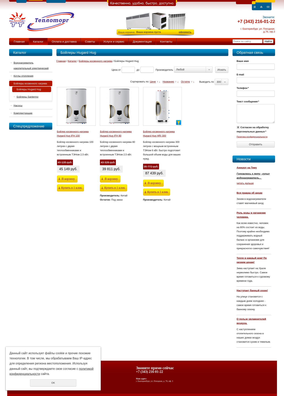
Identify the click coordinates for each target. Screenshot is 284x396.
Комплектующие (23, 113)
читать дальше (245, 183)
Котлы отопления (23, 75)
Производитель (164, 69)
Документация (142, 41)
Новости (244, 159)
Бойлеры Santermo (27, 96)
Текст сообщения (248, 101)
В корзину (68, 178)
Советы (90, 41)
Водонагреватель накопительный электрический (31, 65)
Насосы (18, 105)
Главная (19, 41)
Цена (114, 69)
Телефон (243, 88)
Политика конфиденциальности (252, 137)
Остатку (185, 81)
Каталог (38, 41)
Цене (153, 81)
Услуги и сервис (113, 41)
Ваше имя (243, 61)
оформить (185, 32)
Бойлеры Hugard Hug (29, 89)
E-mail (240, 74)
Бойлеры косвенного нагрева (30, 83)
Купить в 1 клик (71, 187)
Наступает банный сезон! (252, 290)
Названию (168, 81)
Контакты (166, 41)
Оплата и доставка (64, 41)
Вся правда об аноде (250, 192)
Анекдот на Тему (247, 167)
